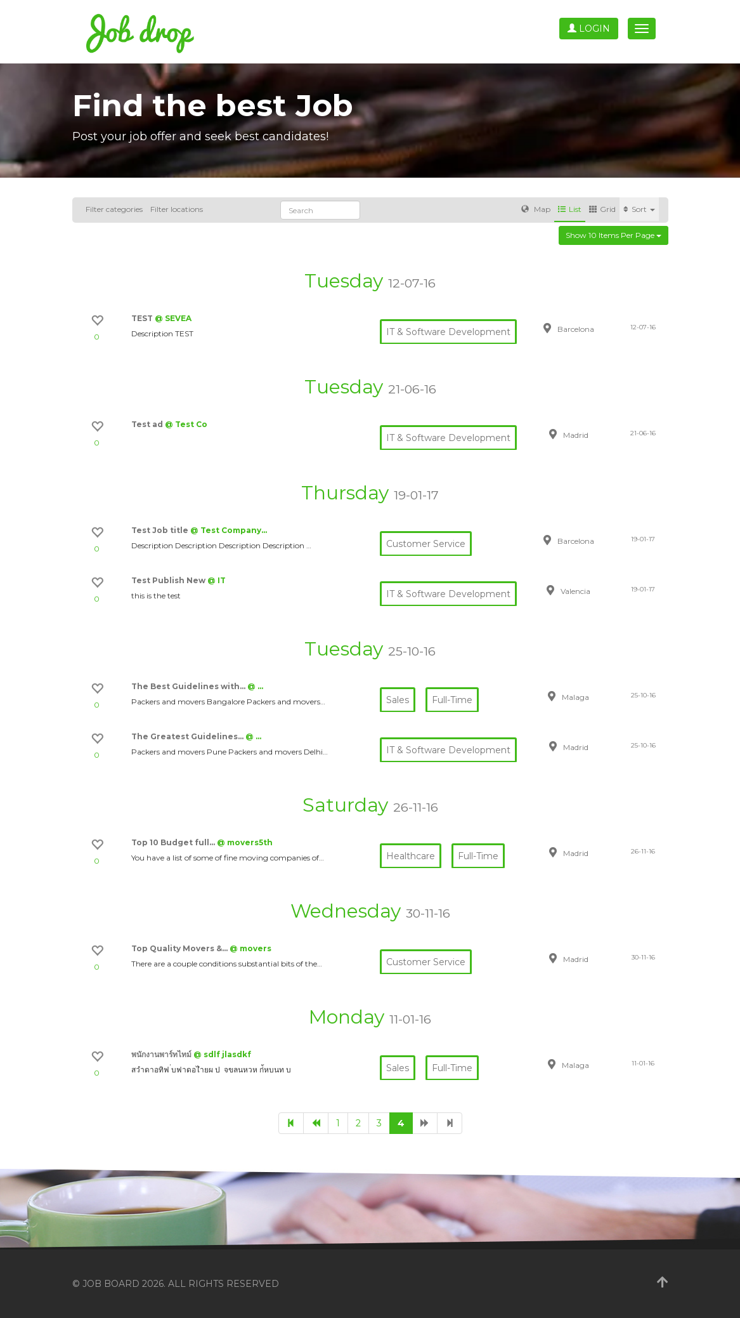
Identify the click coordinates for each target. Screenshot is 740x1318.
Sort (639, 209)
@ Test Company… (228, 530)
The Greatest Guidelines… (188, 736)
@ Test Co (186, 424)
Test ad (148, 424)
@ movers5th (245, 842)
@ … (255, 686)
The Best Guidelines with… (189, 686)
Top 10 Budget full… (174, 842)
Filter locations (176, 209)
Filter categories (114, 209)
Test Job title (160, 530)
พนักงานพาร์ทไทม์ (162, 1054)
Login (589, 28)
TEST (143, 318)
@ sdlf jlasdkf (222, 1054)
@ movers (250, 948)
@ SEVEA (173, 318)
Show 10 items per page (613, 235)
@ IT (216, 580)
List (569, 209)
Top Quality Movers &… (180, 948)
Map (535, 209)
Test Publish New (169, 580)
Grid (602, 209)
